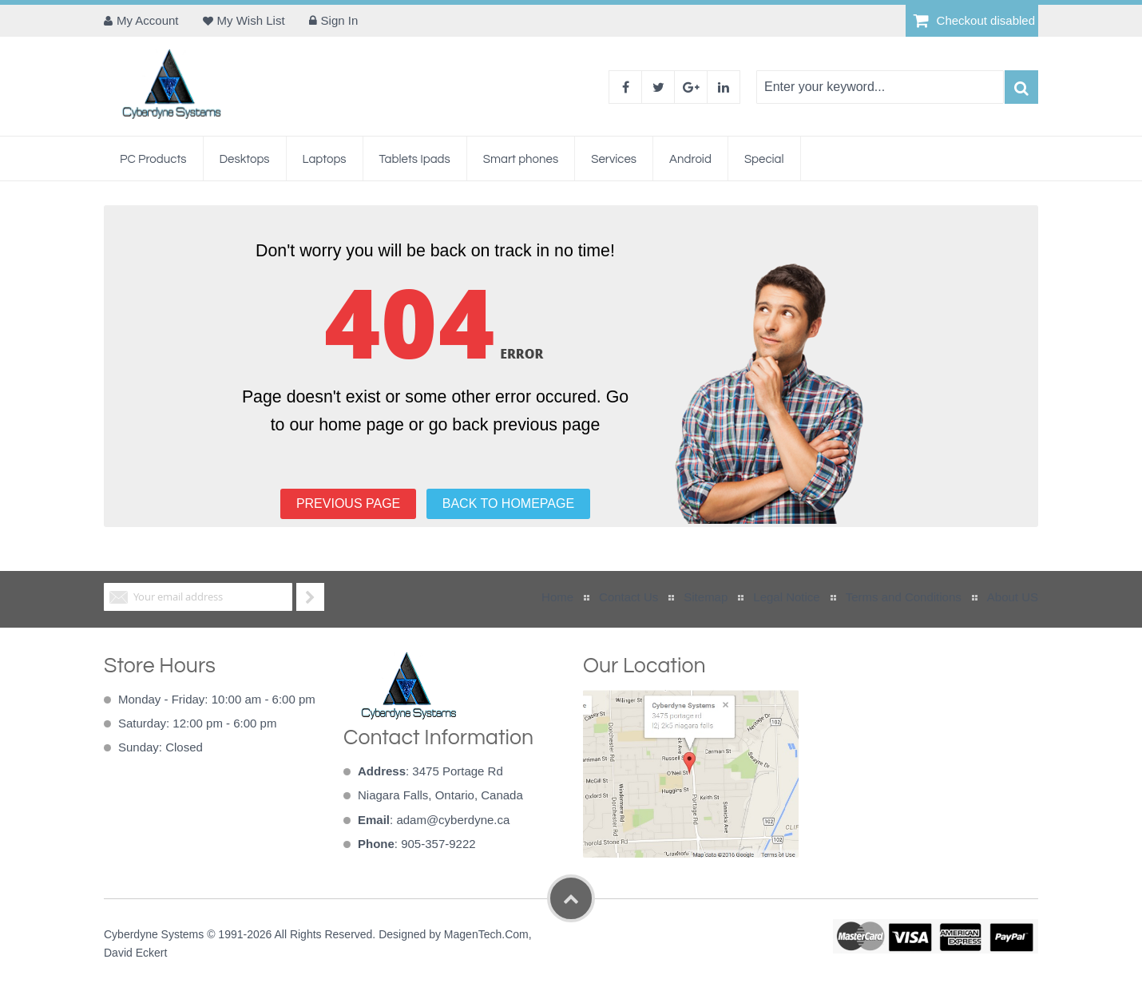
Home (557, 597)
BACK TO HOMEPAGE (508, 503)
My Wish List (251, 20)
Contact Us (628, 597)
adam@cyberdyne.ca (453, 819)
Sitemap (706, 597)
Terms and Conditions (904, 597)
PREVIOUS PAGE (348, 503)
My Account (148, 20)
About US (1012, 597)
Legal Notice (786, 597)
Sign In (340, 20)
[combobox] (880, 87)
